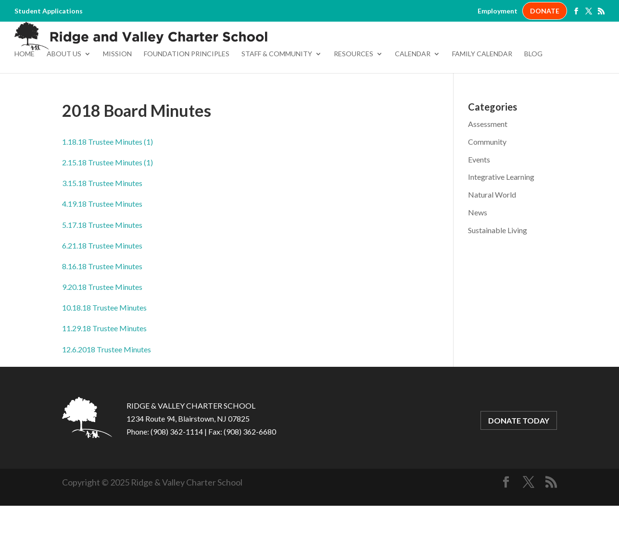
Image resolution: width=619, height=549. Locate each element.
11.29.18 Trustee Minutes (104, 371)
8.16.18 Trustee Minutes (102, 309)
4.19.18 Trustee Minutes (102, 246)
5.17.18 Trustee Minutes (102, 268)
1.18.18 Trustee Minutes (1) (107, 184)
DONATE (544, 11)
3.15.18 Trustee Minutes (102, 226)
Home (24, 97)
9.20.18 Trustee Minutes (102, 330)
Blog (533, 97)
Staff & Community (276, 97)
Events (479, 202)
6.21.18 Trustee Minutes (102, 288)
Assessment (487, 167)
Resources (353, 97)
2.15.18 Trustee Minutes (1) (107, 205)
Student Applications (48, 11)
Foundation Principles (186, 97)
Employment (498, 11)
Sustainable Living (497, 273)
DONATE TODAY (518, 463)
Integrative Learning (501, 220)
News (477, 255)
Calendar (412, 97)
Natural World (492, 237)
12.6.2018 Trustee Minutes (106, 392)
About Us (64, 97)
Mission (117, 97)
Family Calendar (482, 97)
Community (487, 184)
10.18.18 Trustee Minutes (104, 350)
